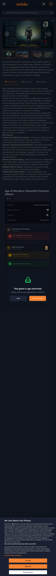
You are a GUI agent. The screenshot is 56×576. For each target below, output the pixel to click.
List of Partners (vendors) (12, 558)
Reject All (28, 569)
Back (18, 298)
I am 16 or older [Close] (37, 298)
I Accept (28, 563)
